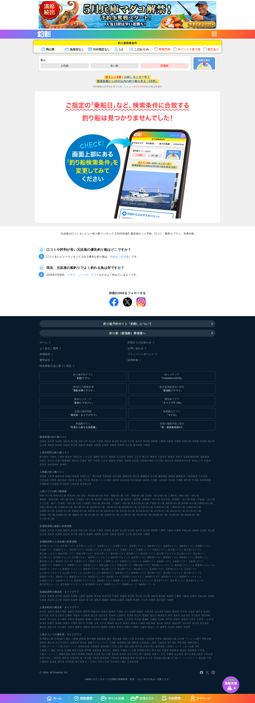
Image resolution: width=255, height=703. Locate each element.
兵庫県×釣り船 (205, 503)
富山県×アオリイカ (166, 554)
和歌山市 (77, 457)
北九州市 (121, 457)
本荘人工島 (103, 662)
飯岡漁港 (162, 476)
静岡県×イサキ (170, 557)
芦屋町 (89, 623)
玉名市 (71, 627)
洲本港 (65, 658)
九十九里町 (130, 612)
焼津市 (63, 464)
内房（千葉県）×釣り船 (88, 503)
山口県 (43, 445)
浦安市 (176, 615)
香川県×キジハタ (192, 573)
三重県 (162, 441)
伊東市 (43, 461)
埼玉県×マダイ (111, 550)
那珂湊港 (91, 639)
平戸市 (183, 612)
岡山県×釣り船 (177, 511)
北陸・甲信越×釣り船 (92, 496)
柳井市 (78, 627)
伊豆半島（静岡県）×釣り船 (175, 499)
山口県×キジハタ (92, 573)
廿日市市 (186, 623)
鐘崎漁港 (59, 476)
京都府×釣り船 (193, 507)
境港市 (184, 619)
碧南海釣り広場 (109, 646)
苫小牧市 (62, 627)
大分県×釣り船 (176, 515)
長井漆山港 (85, 484)
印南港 (53, 480)
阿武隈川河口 (144, 650)
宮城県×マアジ (120, 546)
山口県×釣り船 (128, 515)
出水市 (171, 627)
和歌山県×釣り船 (48, 507)
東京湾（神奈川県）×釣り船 (109, 499)
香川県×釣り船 (193, 511)
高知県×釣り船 (160, 515)
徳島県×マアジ (122, 573)
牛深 (209, 658)
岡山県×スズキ (109, 569)
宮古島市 (195, 615)
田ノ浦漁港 (145, 654)
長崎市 (71, 612)
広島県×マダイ (157, 569)
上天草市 (129, 619)
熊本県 (120, 445)
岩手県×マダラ (67, 546)
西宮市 (120, 627)
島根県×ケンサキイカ (51, 569)
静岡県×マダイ (154, 557)
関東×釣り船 (46, 496)
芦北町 (137, 619)
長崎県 (113, 445)
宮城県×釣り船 (63, 511)
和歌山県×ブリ (125, 565)
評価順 (164, 65)
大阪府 (170, 441)
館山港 (202, 658)
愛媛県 (89, 445)
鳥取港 (89, 654)
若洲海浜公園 (46, 639)
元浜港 (125, 256)
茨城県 (107, 441)
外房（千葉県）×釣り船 (81, 499)
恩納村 (58, 623)
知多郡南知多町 (191, 457)
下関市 (120, 612)
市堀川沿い (85, 476)
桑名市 (43, 627)
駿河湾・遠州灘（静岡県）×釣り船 (142, 499)
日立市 (137, 457)
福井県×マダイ (138, 557)
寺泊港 (171, 480)
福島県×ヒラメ (170, 546)
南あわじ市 (197, 461)
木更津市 (149, 612)
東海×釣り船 (73, 496)
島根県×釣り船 (63, 515)
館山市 (75, 461)
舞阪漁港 (101, 639)
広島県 (203, 441)
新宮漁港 (104, 658)
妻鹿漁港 (124, 658)
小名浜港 (149, 639)
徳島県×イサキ (138, 573)
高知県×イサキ (113, 577)
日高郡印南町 (147, 461)
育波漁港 (107, 476)
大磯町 (153, 619)
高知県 (66, 445)
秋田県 (66, 596)
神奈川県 (83, 441)
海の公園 (106, 654)
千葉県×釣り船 (157, 503)
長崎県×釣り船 (79, 511)
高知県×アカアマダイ (133, 577)
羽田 (197, 646)
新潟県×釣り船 (145, 507)
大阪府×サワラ (196, 561)
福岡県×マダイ (152, 577)
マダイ (71, 274)
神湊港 (43, 476)
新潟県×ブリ (133, 554)
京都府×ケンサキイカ (131, 561)
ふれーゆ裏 (188, 646)
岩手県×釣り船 (161, 511)
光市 (96, 623)
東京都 (74, 441)
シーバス (83, 274)
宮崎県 (152, 600)
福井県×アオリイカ (120, 557)
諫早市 (163, 627)
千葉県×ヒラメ (143, 550)
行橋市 (141, 623)
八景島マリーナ (174, 646)
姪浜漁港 (124, 480)
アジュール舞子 (193, 639)
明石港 (136, 476)
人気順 (65, 65)
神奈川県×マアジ (66, 554)
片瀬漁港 (44, 662)
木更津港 (74, 658)
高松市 (167, 623)
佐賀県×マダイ (47, 580)
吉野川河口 (45, 658)
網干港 (61, 662)
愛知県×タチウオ (64, 561)
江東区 (83, 461)
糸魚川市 (52, 627)
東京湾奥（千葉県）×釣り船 (115, 503)
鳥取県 (50, 445)
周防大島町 (61, 612)
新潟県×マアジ (148, 554)
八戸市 (103, 623)
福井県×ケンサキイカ (99, 557)
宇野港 (158, 639)
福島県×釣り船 (111, 511)
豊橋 (132, 658)
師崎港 (115, 650)
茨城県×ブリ (46, 550)
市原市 (186, 627)
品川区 (135, 461)
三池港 (112, 643)
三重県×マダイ (95, 561)
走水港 (78, 480)
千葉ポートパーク (49, 654)
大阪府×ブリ (46, 565)
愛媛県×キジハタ (78, 577)
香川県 (74, 445)
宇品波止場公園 (162, 658)
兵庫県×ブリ (59, 565)
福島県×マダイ (154, 546)
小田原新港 (192, 476)
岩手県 (50, 441)
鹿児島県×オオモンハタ (72, 584)
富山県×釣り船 (96, 515)
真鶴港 (171, 476)
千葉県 (99, 441)
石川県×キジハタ (62, 557)
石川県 (131, 441)
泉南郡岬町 (53, 464)
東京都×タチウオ (192, 550)
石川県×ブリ (46, 557)
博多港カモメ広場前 (101, 480)
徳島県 (82, 445)
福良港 (115, 480)
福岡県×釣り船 (173, 503)
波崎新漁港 (84, 646)
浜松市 (78, 612)
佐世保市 (185, 615)
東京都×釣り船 (81, 507)
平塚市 (120, 461)
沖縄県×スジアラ (112, 584)
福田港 (43, 643)
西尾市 (66, 623)
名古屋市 (59, 615)
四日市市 (103, 615)
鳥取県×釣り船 (95, 511)
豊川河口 (107, 650)
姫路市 (140, 612)
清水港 (83, 643)
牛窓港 (201, 650)
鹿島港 (82, 639)
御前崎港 (174, 650)
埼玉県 (92, 441)
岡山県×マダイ (125, 569)
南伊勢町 (205, 615)
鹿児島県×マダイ (94, 584)
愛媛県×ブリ (62, 577)
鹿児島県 (137, 445)
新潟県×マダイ (118, 554)
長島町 (145, 615)
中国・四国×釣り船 (113, 496)
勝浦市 (153, 457)
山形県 (82, 596)
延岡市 (207, 612)
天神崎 (67, 650)
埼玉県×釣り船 (144, 515)
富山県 (123, 441)
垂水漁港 (156, 650)
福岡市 (112, 457)
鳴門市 (86, 612)
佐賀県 (105, 445)
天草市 (200, 619)
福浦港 (146, 480)
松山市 (137, 615)
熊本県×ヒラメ (177, 580)
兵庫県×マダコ (90, 565)
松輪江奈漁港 (72, 476)
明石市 (104, 457)
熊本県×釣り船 (127, 511)
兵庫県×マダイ (74, 565)
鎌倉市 (112, 461)
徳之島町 (151, 623)
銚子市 (82, 623)
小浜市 (104, 461)
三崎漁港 (114, 658)
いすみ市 (87, 457)
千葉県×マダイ (127, 550)
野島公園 (206, 639)
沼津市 (127, 461)
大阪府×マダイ (180, 561)
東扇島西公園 (124, 643)
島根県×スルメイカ (72, 569)
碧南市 (126, 623)
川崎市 (135, 627)
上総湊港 (162, 480)
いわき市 (209, 619)
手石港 (86, 480)
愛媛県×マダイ (47, 577)
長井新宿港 (205, 480)
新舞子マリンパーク (98, 643)
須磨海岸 (74, 643)
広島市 (207, 461)
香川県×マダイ (154, 573)
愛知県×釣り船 (129, 507)
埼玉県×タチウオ (94, 550)
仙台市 (118, 623)
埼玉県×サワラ (77, 550)
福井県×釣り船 (97, 507)
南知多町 (79, 619)
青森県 (50, 596)
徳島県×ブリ (107, 573)
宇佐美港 (203, 476)
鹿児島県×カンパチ (49, 584)
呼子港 (138, 646)
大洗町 (104, 619)
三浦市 (61, 457)
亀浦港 (53, 662)
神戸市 (199, 612)
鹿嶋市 (96, 457)
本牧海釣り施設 (62, 639)
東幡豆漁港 (64, 654)
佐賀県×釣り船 (112, 515)
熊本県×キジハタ (195, 580)
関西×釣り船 (59, 496)
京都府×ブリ (149, 561)
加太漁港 (139, 639)
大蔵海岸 (95, 646)
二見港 (152, 643)
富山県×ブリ (199, 554)
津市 (170, 615)
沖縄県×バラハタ (147, 584)
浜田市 (120, 619)
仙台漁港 (178, 654)
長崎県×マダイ (104, 580)
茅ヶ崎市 (62, 619)
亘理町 (161, 619)
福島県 (66, 441)
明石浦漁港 (136, 480)
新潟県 (115, 441)
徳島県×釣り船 (192, 515)
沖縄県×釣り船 (47, 511)
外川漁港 (64, 484)
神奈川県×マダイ (85, 554)
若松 (132, 646)
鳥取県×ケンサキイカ (163, 565)
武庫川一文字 (159, 654)
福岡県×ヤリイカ (169, 577)
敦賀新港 (192, 650)
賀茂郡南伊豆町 (183, 461)
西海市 (134, 623)
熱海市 (171, 457)
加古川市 (169, 461)
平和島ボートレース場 (51, 646)
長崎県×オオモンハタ (142, 580)
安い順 (114, 65)
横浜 (109, 639)
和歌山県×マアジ (142, 565)
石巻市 (191, 612)
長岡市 (43, 464)
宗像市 (53, 457)
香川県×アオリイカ (173, 573)
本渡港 (165, 650)
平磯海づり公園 (128, 650)
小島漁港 (208, 654)
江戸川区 (159, 461)
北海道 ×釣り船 (47, 515)
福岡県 (97, 445)
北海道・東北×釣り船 (156, 496)
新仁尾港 (79, 662)
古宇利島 (69, 662)
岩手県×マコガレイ (86, 546)
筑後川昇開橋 (78, 654)
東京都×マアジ (175, 550)
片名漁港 (54, 484)
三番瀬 (74, 639)
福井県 (138, 441)
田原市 (176, 619)
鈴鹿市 (50, 623)
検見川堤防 (78, 650)
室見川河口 (133, 654)
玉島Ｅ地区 (123, 646)
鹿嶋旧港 (127, 476)
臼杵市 (192, 619)
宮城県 (58, 441)
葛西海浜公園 (170, 639)
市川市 (195, 623)
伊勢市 (71, 619)
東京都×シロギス (48, 554)
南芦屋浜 (172, 643)
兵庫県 (177, 441)
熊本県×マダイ (161, 580)
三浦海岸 (162, 643)
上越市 (143, 627)
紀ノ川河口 (91, 662)
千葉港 (95, 658)
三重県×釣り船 (177, 507)
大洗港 (153, 480)
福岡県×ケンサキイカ (190, 577)
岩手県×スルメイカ (49, 546)
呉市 (52, 615)
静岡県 (154, 441)
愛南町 (145, 619)
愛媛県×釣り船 (80, 515)
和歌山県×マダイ (108, 565)
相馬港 (135, 643)
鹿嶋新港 (144, 476)
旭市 (90, 461)
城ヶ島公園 (85, 658)
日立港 (60, 650)
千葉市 (74, 623)
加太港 (153, 476)
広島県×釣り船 (161, 507)
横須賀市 (44, 457)
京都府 (195, 441)
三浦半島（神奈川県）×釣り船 (183, 496)
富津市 (50, 461)
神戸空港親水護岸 (193, 654)
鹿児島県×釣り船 (144, 511)
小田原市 (162, 457)
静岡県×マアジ (187, 557)
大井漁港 (74, 484)
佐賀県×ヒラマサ (64, 580)
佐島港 (71, 480)
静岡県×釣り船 (189, 503)
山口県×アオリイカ (72, 573)
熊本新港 (140, 658)
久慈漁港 (44, 480)
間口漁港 (96, 476)
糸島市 (179, 457)
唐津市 (43, 619)
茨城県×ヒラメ (61, 550)
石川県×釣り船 (47, 519)
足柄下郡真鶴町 (63, 461)
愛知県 (146, 441)
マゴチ (95, 274)
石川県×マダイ (79, 557)
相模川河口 (193, 643)
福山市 (153, 615)
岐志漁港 (62, 480)
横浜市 (68, 457)
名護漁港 (96, 650)
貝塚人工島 (128, 639)
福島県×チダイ (187, 546)
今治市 (112, 619)
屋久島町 (204, 623)
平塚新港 (44, 484)
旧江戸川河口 (62, 643)
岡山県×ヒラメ (141, 569)
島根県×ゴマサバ (92, 569)
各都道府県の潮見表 (51, 591)
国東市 (179, 627)
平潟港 (195, 480)
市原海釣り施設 (118, 662)
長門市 (169, 619)
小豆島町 (85, 615)
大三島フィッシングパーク (184, 658)
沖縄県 (146, 445)
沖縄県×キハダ (129, 584)
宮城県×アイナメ (137, 546)
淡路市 (130, 457)
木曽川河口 (149, 646)
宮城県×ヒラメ (104, 546)
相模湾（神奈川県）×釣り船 (54, 499)
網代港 (187, 480)
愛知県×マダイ (47, 561)
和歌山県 (186, 441)
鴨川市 (145, 457)
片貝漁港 (144, 643)
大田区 (96, 461)
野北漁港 (182, 643)
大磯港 (179, 480)
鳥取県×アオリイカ (185, 565)
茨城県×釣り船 (65, 507)
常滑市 (112, 615)
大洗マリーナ (70, 646)
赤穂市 (112, 627)
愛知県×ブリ (201, 557)
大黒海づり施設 (48, 650)
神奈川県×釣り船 (140, 503)
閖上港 (50, 643)
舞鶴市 (110, 623)
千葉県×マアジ (159, 550)
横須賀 (183, 650)
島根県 (58, 445)
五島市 (96, 619)
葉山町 (159, 623)
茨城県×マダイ (202, 546)
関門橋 (87, 650)
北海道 (43, 441)
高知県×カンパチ (96, 577)
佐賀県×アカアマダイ (85, 580)
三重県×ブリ (80, 561)
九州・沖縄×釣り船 (134, 496)
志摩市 (68, 615)
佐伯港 (122, 654)
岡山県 (211, 441)
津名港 (115, 654)
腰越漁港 (180, 476)
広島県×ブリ (190, 569)
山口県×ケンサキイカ (51, 573)
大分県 (128, 445)
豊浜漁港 (117, 639)
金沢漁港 (117, 476)
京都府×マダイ (164, 561)
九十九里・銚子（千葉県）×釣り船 (57, 503)
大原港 (50, 476)
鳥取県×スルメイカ (205, 565)
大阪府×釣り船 (113, 507)
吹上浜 (149, 658)
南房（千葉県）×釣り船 (203, 499)
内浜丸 (114, 256)
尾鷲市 (104, 627)
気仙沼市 (176, 623)
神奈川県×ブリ (102, 554)
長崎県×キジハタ (121, 580)
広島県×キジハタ (174, 569)
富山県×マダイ (184, 554)
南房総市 (205, 457)
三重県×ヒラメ (111, 561)
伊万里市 (52, 619)
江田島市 (121, 615)
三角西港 (56, 658)
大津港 (181, 639)
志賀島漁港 (133, 662)
